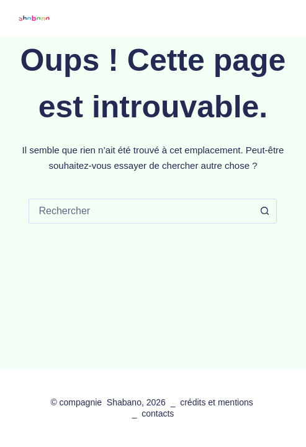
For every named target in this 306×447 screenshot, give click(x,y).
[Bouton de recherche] (264, 211)
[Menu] (281, 18)
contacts (158, 413)
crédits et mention (214, 402)
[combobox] (141, 211)
